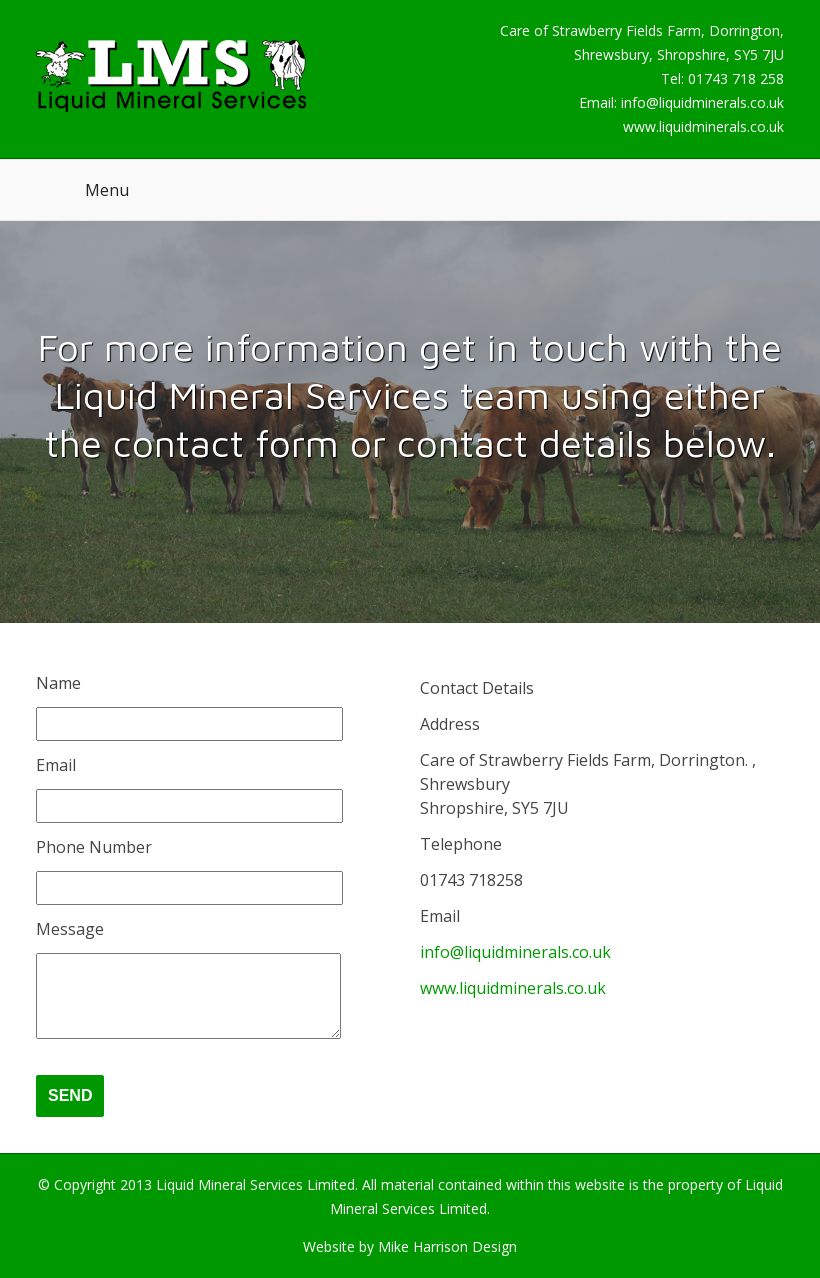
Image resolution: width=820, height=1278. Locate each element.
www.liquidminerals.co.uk (703, 126)
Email (56, 765)
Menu (107, 190)
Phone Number (94, 847)
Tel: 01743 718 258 (722, 78)
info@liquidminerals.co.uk (702, 102)
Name (58, 683)
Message (70, 929)
